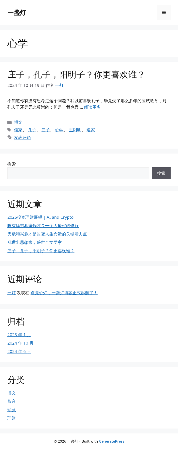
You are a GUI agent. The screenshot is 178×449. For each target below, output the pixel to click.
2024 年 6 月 (19, 351)
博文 (18, 122)
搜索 (11, 164)
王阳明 (75, 130)
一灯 (11, 292)
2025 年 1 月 (19, 334)
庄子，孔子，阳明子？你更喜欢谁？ (76, 74)
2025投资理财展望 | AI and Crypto (40, 217)
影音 (11, 401)
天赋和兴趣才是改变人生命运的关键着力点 (47, 234)
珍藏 (11, 409)
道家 (91, 130)
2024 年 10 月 (20, 343)
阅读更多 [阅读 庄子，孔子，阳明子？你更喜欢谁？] (92, 107)
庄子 (45, 130)
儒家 (18, 130)
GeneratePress (111, 441)
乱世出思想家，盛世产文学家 (34, 242)
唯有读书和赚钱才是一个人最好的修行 (43, 225)
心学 (59, 130)
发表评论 (22, 137)
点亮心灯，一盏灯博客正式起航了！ (64, 292)
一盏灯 (16, 12)
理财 (11, 418)
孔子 (32, 130)
